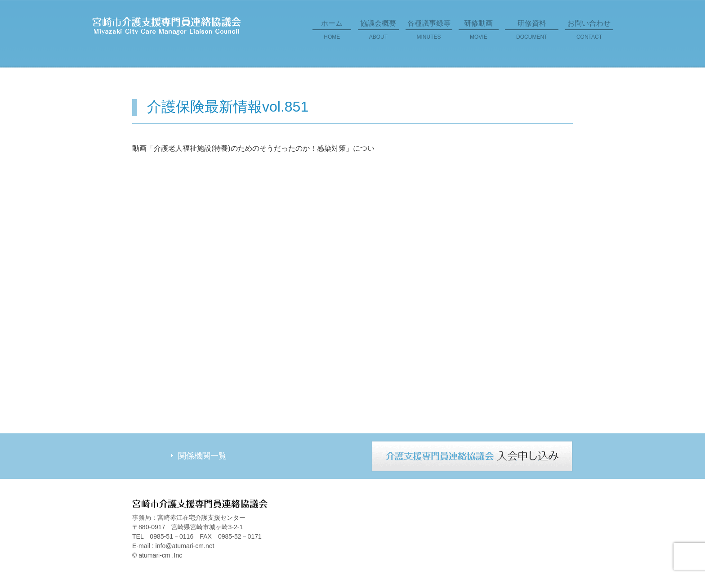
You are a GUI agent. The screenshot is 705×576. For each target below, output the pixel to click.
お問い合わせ (589, 32)
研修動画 (479, 32)
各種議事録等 (429, 32)
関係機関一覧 (202, 455)
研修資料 (531, 32)
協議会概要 (378, 32)
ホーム (331, 32)
